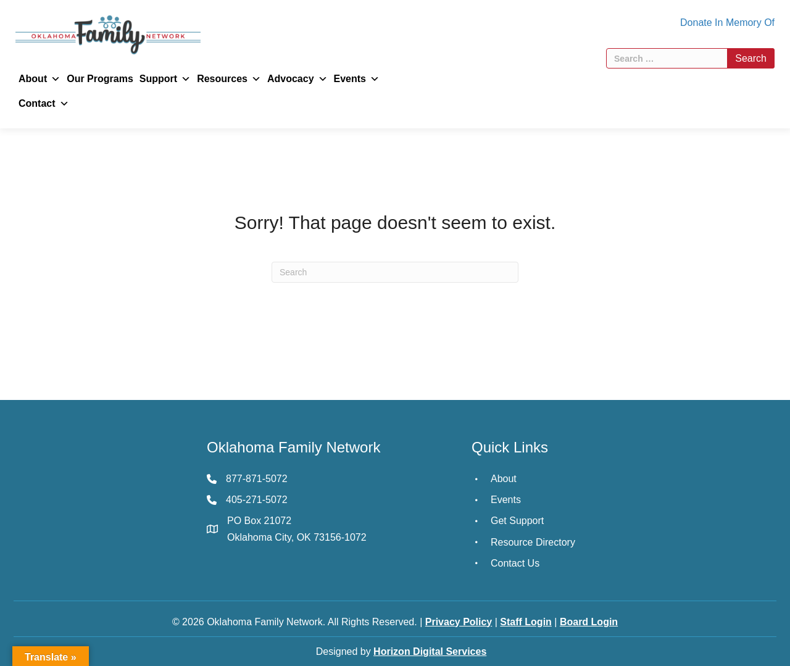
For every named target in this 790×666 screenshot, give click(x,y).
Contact (44, 103)
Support (165, 79)
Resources (229, 79)
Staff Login (526, 622)
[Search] (395, 272)
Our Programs (100, 78)
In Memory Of (745, 22)
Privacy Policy (459, 622)
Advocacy (297, 79)
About (39, 79)
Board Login (589, 622)
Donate (696, 22)
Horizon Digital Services (429, 651)
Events (357, 79)
